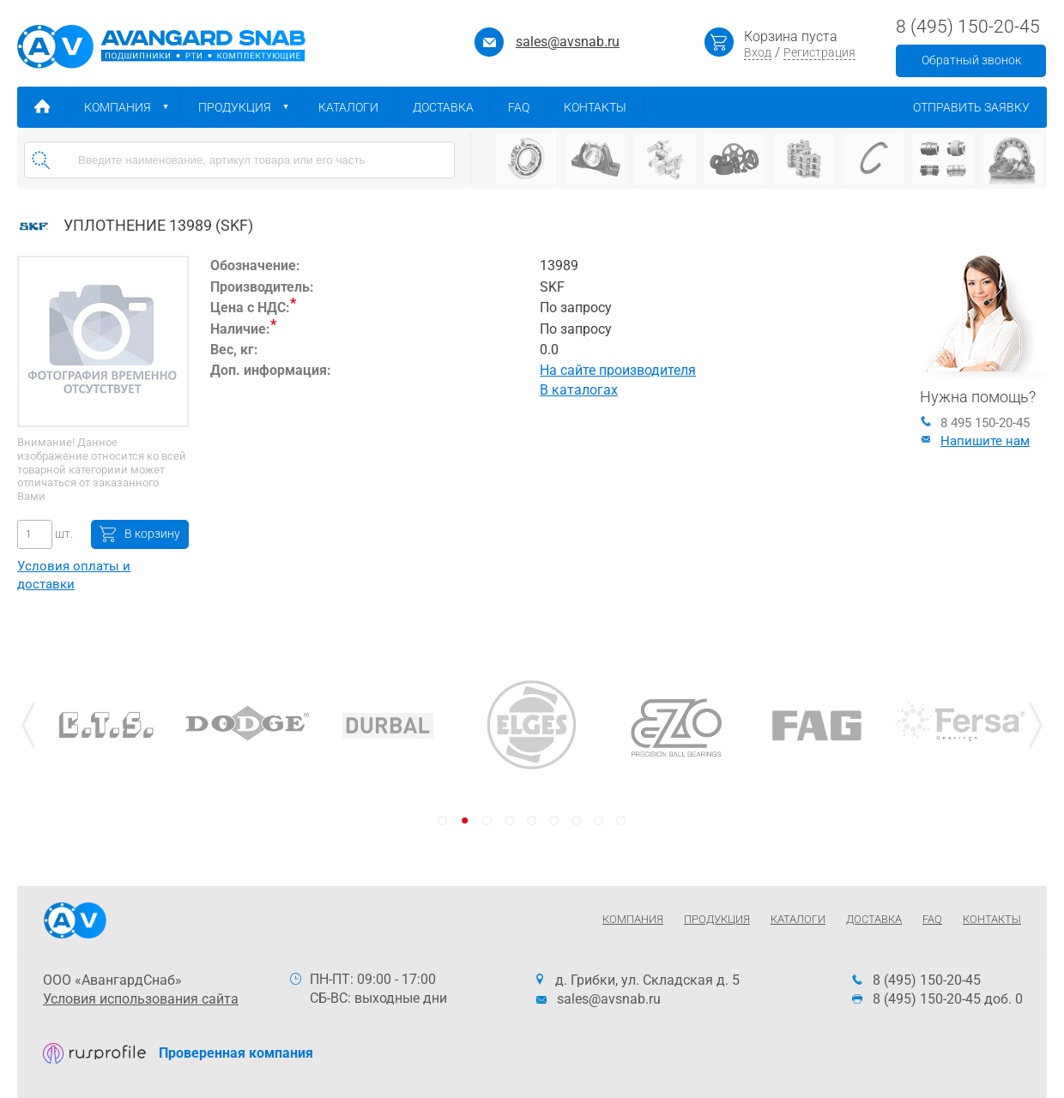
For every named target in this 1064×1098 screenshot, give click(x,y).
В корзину (152, 533)
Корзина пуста (790, 36)
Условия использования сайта (141, 999)
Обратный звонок (971, 60)
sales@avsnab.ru (568, 41)
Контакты (604, 107)
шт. (62, 533)
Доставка (452, 107)
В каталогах (579, 390)
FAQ (527, 107)
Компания (132, 107)
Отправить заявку (980, 107)
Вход (757, 52)
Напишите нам (975, 441)
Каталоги (357, 107)
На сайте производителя (618, 370)
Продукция (249, 107)
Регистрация (819, 52)
